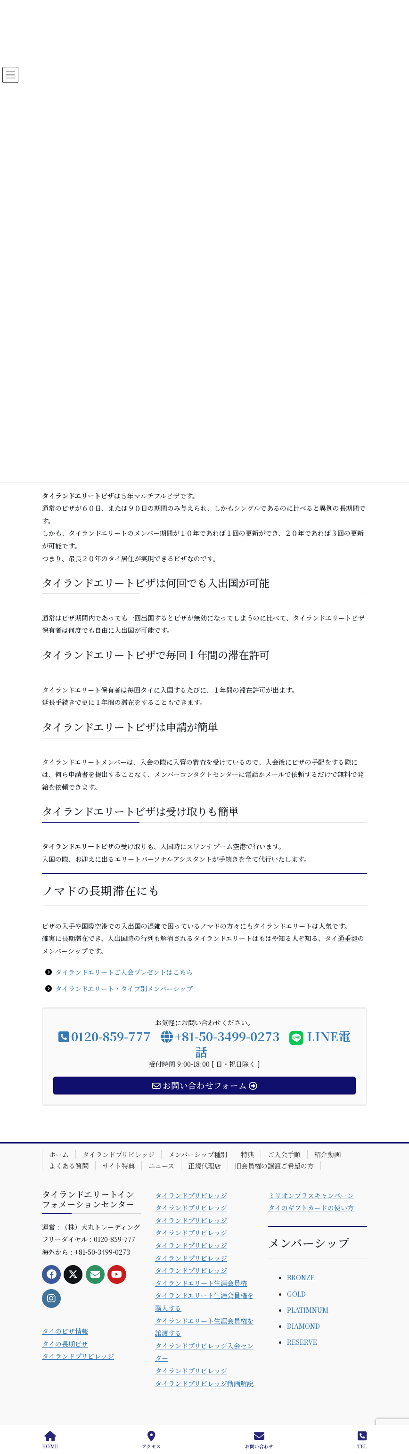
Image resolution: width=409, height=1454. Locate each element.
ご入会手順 (284, 1154)
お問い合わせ (259, 1440)
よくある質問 (69, 1165)
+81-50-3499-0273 (220, 1036)
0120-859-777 (104, 1036)
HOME (50, 1440)
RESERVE (302, 1342)
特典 (247, 1154)
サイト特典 (118, 1165)
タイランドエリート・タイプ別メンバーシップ (124, 988)
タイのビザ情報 (65, 1331)
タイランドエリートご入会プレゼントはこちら (124, 972)
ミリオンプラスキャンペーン (311, 1195)
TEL (362, 1440)
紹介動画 (327, 1154)
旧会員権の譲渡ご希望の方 (274, 1165)
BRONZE (301, 1277)
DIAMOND (303, 1326)
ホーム (59, 1154)
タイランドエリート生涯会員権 (201, 1283)
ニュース (161, 1165)
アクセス (151, 1440)
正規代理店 (204, 1165)
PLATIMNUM (307, 1310)
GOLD (296, 1294)
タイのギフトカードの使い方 (311, 1207)
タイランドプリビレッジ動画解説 (204, 1383)
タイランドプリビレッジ (118, 1154)
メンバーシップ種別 (197, 1154)
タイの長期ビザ (65, 1343)
